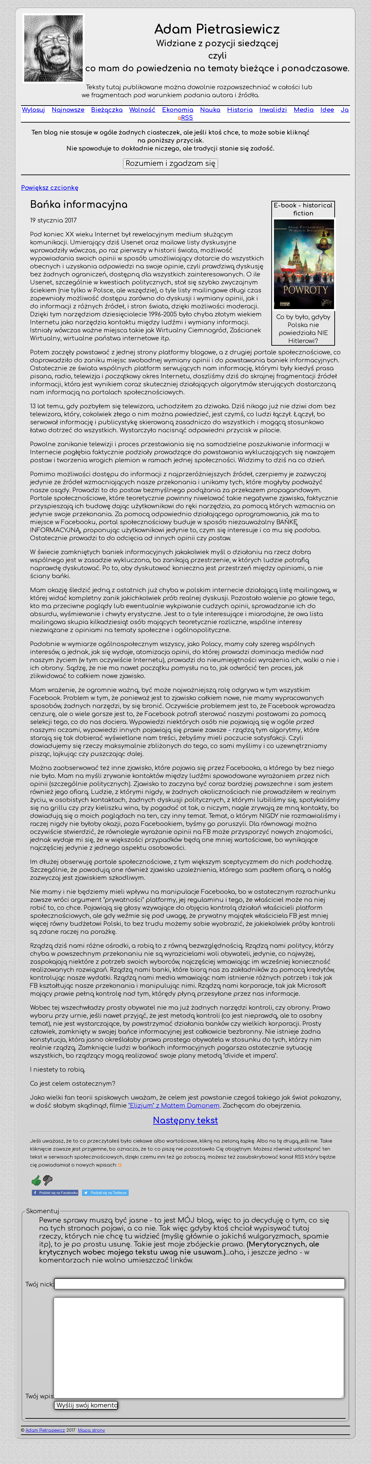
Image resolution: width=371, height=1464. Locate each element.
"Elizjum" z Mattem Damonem (174, 1105)
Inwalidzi (273, 110)
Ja (345, 110)
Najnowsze (68, 110)
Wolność (142, 110)
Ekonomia (177, 110)
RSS (185, 118)
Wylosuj (33, 110)
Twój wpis (39, 1418)
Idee (327, 110)
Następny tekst (185, 1120)
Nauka (210, 110)
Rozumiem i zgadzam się (170, 164)
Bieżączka (107, 110)
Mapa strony (91, 1452)
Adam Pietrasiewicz (45, 1452)
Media (304, 110)
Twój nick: (39, 1284)
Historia (240, 110)
